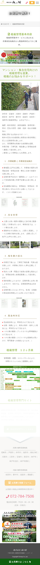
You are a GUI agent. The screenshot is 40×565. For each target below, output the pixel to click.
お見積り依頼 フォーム (20, 483)
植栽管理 (5, 24)
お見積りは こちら (20, 562)
